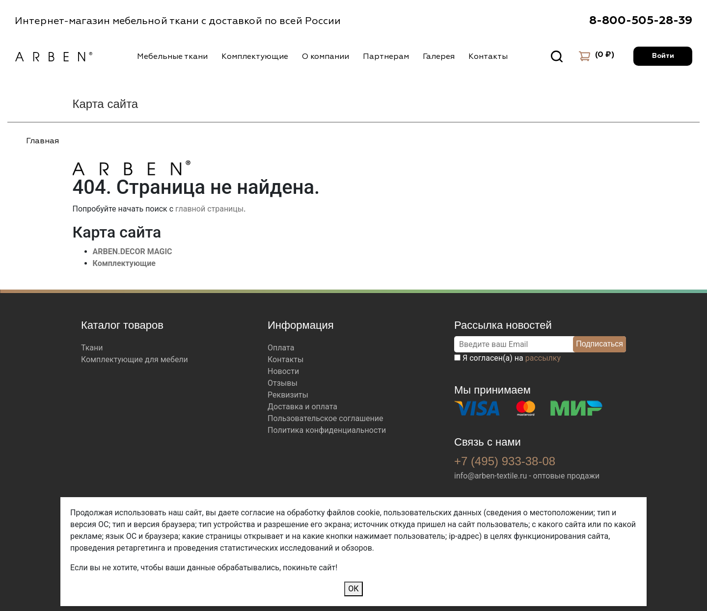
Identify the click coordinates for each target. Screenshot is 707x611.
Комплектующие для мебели (134, 359)
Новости (283, 371)
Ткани (92, 347)
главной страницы (209, 208)
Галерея (439, 56)
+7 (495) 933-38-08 (504, 461)
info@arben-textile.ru (490, 475)
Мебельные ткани (172, 56)
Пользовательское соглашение (325, 418)
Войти (663, 56)
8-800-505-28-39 (640, 21)
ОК (353, 588)
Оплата (281, 347)
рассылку (543, 358)
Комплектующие (254, 56)
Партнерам (386, 56)
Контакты (488, 56)
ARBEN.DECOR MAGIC (132, 251)
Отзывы (283, 383)
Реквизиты (288, 394)
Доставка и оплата (302, 406)
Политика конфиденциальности (327, 430)
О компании (325, 56)
